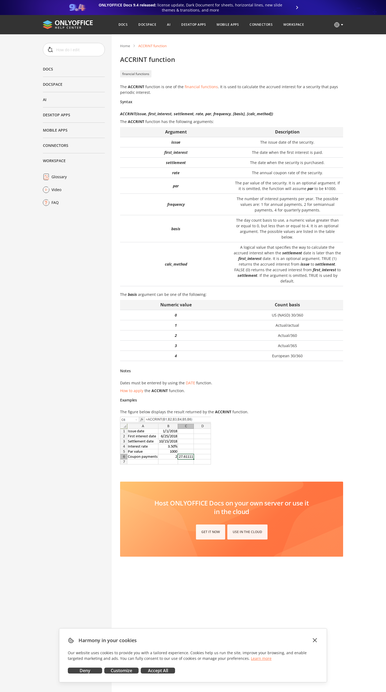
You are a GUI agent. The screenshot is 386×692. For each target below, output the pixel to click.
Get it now (210, 532)
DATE (190, 382)
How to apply (131, 390)
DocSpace (52, 84)
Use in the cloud (247, 532)
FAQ (55, 202)
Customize (121, 671)
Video (56, 189)
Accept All (158, 671)
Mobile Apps (55, 130)
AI (44, 99)
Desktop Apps (56, 114)
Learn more (261, 658)
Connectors (55, 145)
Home (125, 45)
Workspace (54, 160)
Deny (85, 671)
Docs (48, 69)
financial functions (135, 74)
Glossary (59, 176)
